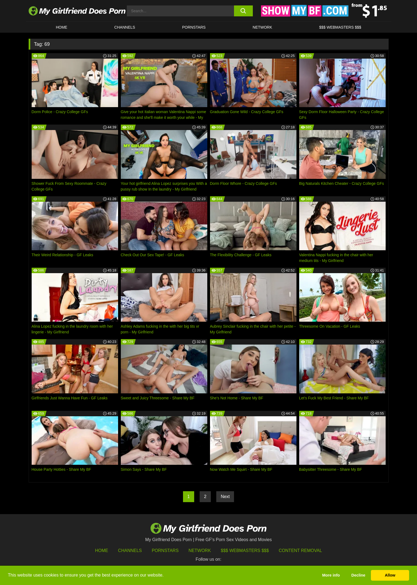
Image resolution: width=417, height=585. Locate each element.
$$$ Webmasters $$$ (245, 550)
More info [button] (331, 575)
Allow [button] (390, 575)
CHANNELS (124, 27)
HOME (61, 27)
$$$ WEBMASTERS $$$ (340, 27)
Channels (130, 550)
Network (262, 27)
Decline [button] (358, 575)
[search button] (243, 10)
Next (225, 496)
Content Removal (300, 550)
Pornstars (194, 27)
